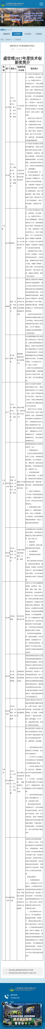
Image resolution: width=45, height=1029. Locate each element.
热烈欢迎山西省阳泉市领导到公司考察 (21, 970)
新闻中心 (9, 40)
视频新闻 (6, 34)
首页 (2, 40)
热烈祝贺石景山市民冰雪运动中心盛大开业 (22, 973)
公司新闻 (17, 34)
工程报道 (38, 34)
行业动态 (27, 34)
